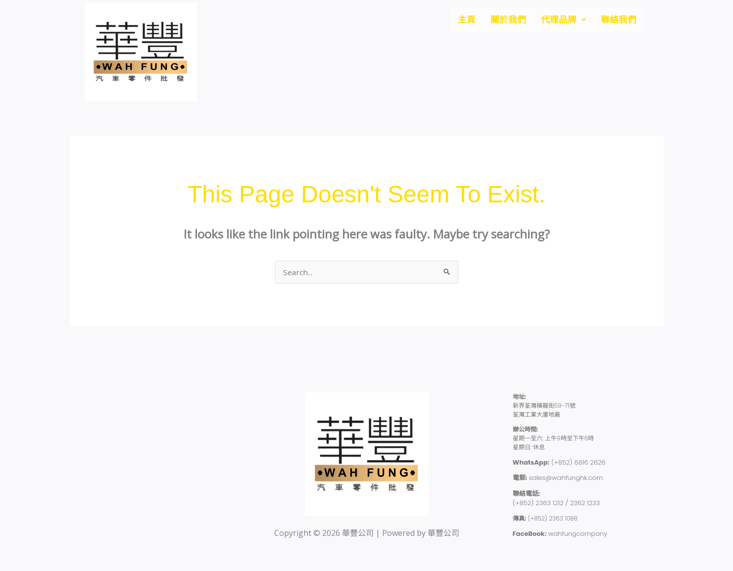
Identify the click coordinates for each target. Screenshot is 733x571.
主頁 (454, 21)
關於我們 (498, 21)
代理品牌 (557, 21)
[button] (557, 20)
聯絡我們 (616, 21)
